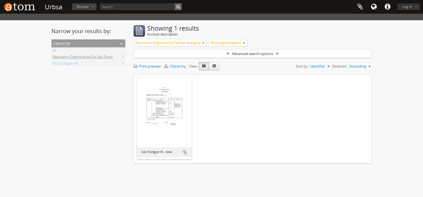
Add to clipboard (185, 152)
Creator (61, 43)
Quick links (387, 7)
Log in (407, 6)
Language (374, 7)
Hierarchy (175, 66)
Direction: (340, 66)
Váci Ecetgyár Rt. (66, 64)
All (54, 50)
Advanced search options (252, 53)
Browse (83, 6)
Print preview (147, 66)
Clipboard (360, 7)
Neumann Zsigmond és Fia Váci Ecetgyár (85, 57)
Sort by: (302, 66)
